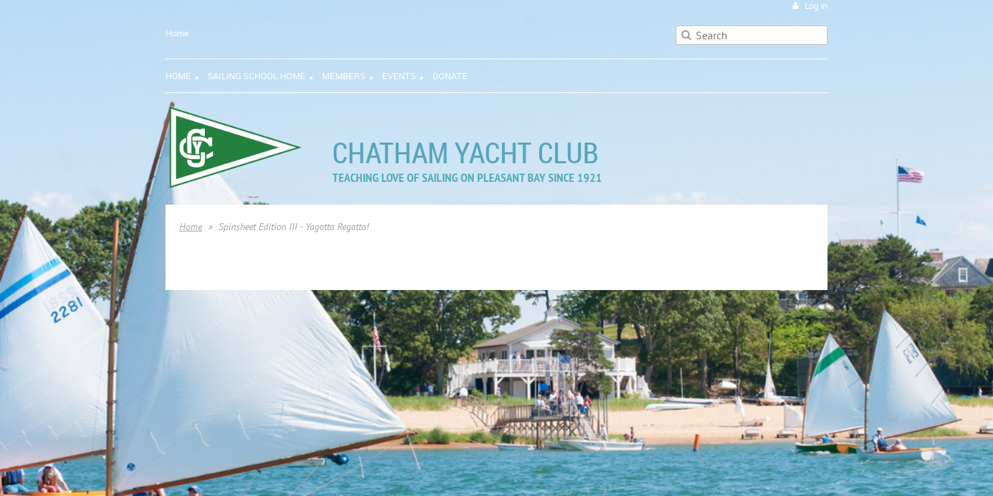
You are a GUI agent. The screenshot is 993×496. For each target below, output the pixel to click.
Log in (816, 6)
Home (177, 33)
